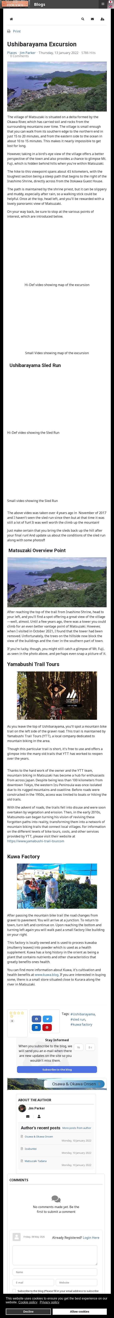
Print (17, 31)
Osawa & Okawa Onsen (76, 1084)
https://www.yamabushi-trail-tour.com (35, 841)
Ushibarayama (84, 1014)
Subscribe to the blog (57, 1069)
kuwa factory (82, 1024)
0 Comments (19, 56)
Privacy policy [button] (49, 1302)
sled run (79, 1019)
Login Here (91, 1237)
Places (12, 52)
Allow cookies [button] (79, 1311)
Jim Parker (28, 53)
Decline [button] (28, 1311)
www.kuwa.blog (46, 974)
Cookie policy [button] (27, 1302)
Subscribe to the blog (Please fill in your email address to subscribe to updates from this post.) (58, 1292)
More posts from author (76, 1128)
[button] (83, 19)
